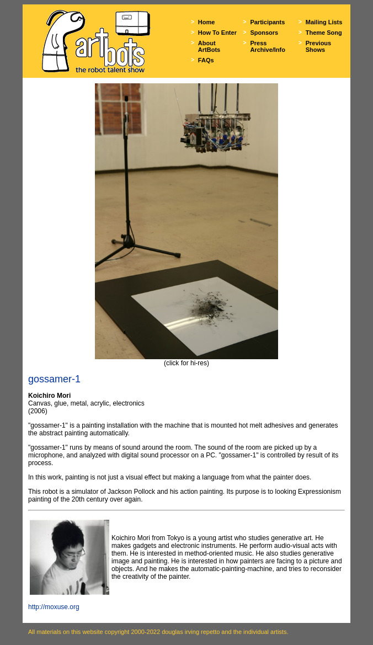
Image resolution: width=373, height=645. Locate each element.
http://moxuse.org (53, 607)
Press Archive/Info (267, 46)
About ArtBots (209, 46)
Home (206, 22)
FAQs (206, 60)
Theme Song (324, 32)
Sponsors (264, 32)
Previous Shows (318, 46)
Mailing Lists (324, 22)
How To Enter (217, 32)
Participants (267, 22)
